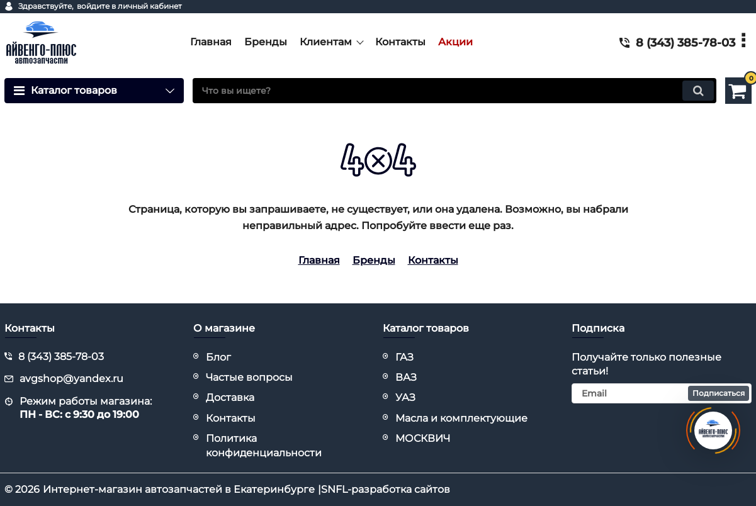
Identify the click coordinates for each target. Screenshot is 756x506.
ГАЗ (404, 357)
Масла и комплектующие (461, 418)
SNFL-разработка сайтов (385, 489)
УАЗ (405, 397)
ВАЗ (406, 377)
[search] (454, 90)
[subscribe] (662, 393)
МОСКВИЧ (422, 438)
